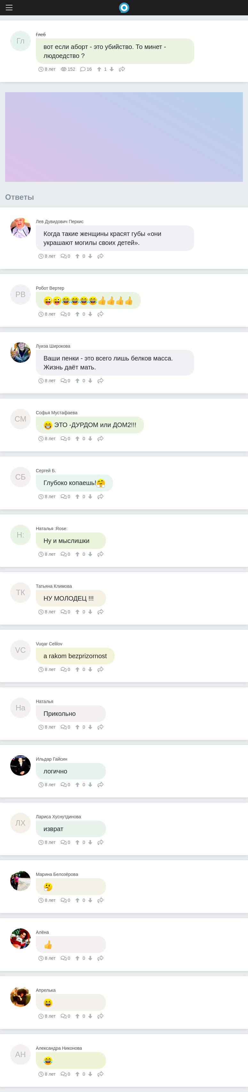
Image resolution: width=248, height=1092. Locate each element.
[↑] (100, 69)
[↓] (111, 69)
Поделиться (121, 68)
